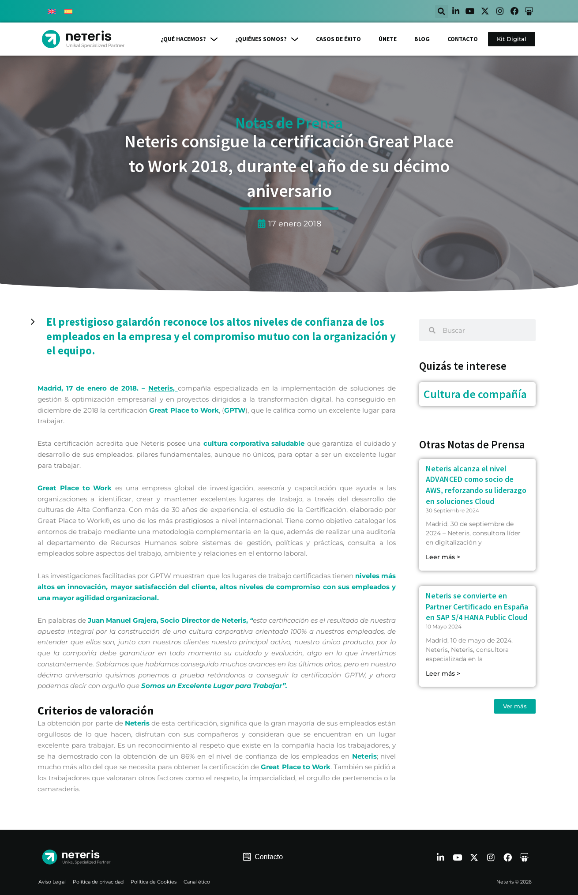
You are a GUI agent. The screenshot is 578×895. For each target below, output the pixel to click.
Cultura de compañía (475, 394)
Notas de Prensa (289, 123)
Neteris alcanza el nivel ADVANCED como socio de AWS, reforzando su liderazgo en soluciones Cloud (476, 484)
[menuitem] (51, 11)
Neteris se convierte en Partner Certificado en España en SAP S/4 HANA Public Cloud (477, 607)
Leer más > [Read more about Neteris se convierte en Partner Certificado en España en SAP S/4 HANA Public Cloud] (443, 673)
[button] (429, 11)
